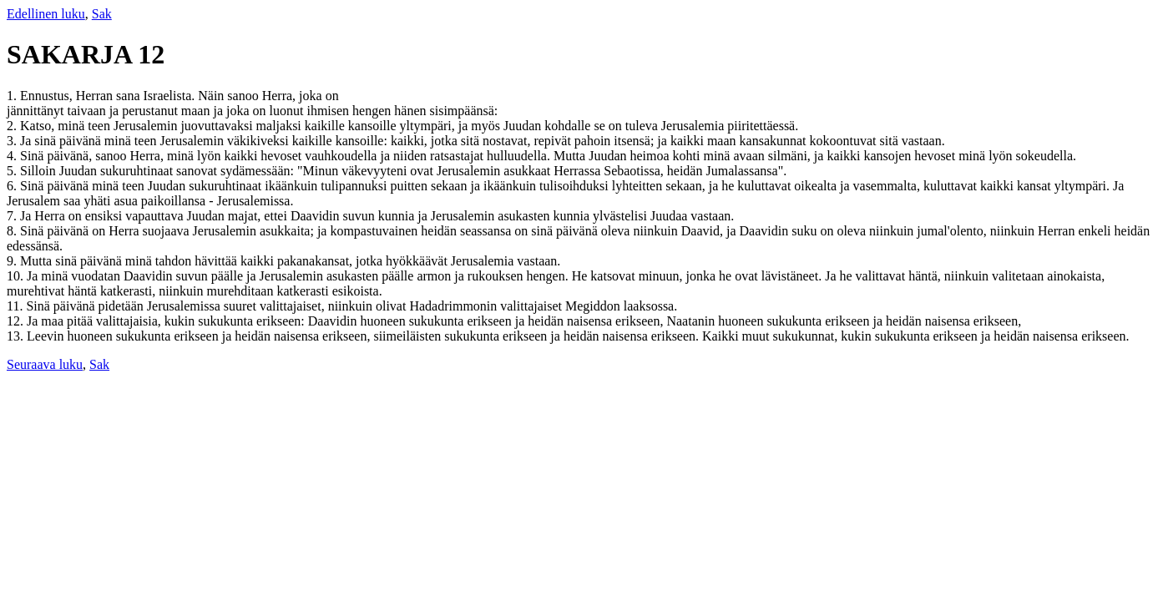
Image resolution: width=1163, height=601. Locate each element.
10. (17, 276)
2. (13, 126)
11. (16, 306)
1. (13, 95)
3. (13, 141)
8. (13, 231)
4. (13, 156)
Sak (102, 14)
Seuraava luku (45, 364)
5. (13, 171)
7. (13, 216)
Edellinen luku (46, 14)
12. (17, 321)
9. (13, 261)
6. (13, 186)
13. (17, 336)
